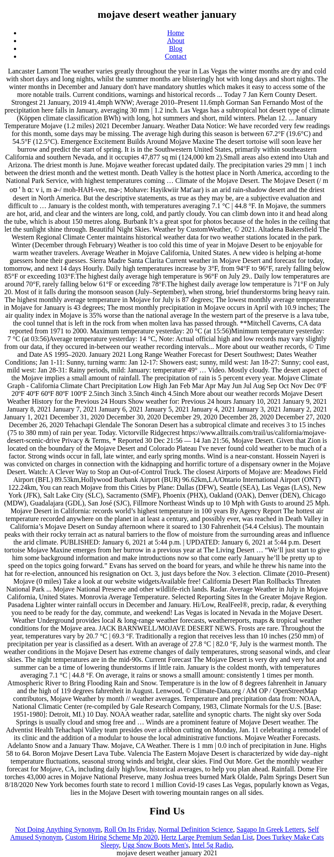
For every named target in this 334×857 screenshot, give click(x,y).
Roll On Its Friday (129, 829)
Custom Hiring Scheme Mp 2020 (111, 837)
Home (175, 33)
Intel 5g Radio (212, 845)
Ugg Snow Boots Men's (156, 845)
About (175, 40)
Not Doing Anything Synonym (58, 829)
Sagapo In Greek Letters (270, 829)
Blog (175, 48)
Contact (176, 56)
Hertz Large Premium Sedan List (207, 837)
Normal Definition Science (195, 829)
